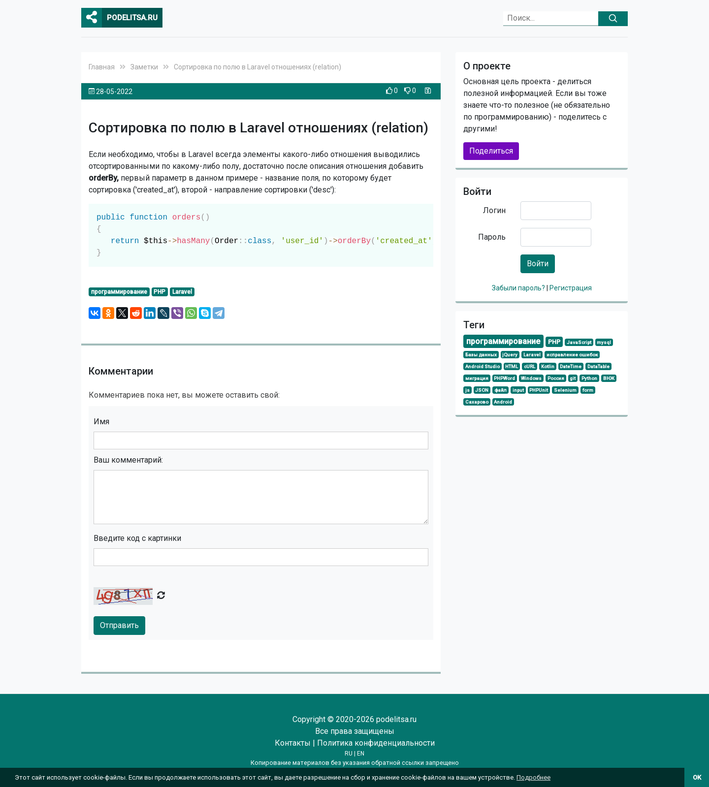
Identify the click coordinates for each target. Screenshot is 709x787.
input (518, 390)
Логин (494, 210)
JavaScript (579, 342)
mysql (604, 342)
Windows (531, 378)
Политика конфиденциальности (376, 743)
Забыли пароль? (519, 288)
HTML (511, 366)
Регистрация (570, 288)
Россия (556, 378)
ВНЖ (608, 378)
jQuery (509, 354)
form (587, 390)
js (467, 390)
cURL (529, 366)
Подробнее (533, 777)
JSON (481, 390)
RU (349, 753)
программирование (119, 291)
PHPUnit (538, 390)
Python (589, 378)
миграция (476, 378)
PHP (159, 291)
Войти (537, 263)
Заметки (144, 67)
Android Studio (482, 366)
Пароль (492, 237)
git (573, 378)
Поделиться (491, 151)
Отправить (119, 625)
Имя (101, 421)
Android (503, 402)
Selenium (565, 390)
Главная (102, 67)
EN (360, 753)
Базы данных (481, 354)
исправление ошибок (572, 354)
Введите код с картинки (137, 538)
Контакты (293, 743)
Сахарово (476, 402)
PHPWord (504, 378)
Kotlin (547, 366)
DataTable (598, 366)
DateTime (570, 366)
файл (500, 390)
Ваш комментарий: (128, 460)
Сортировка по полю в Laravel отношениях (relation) (257, 67)
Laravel (182, 291)
